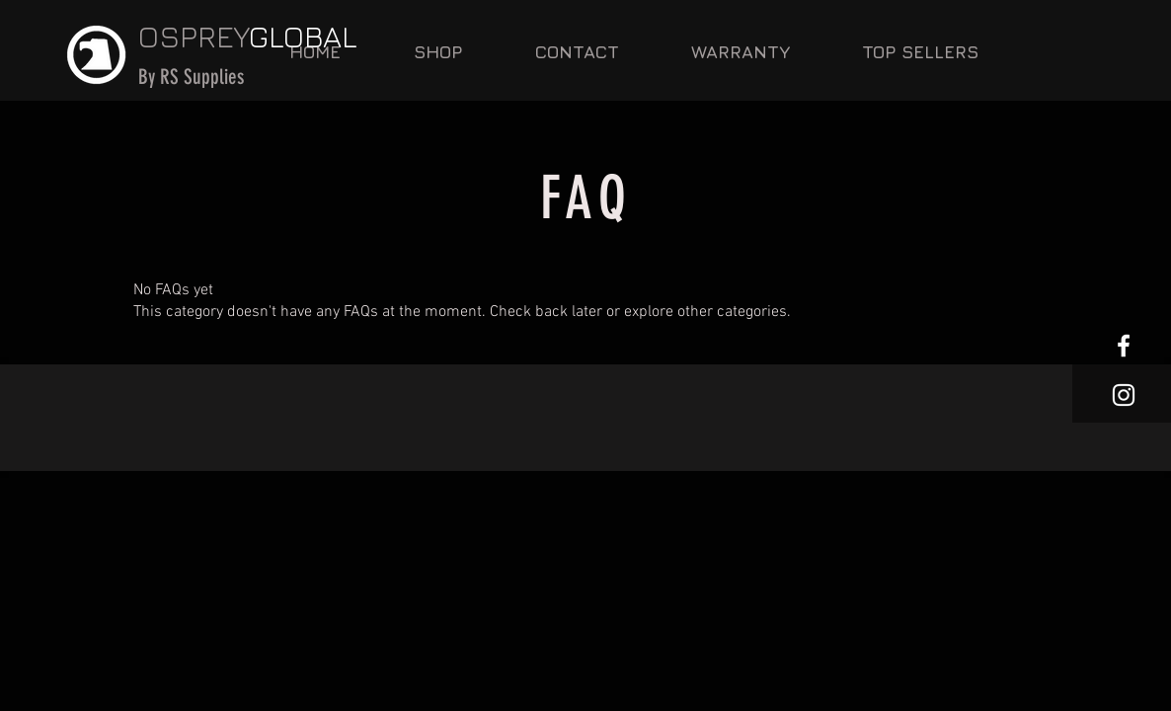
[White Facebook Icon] (1123, 345)
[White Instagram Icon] (1123, 395)
